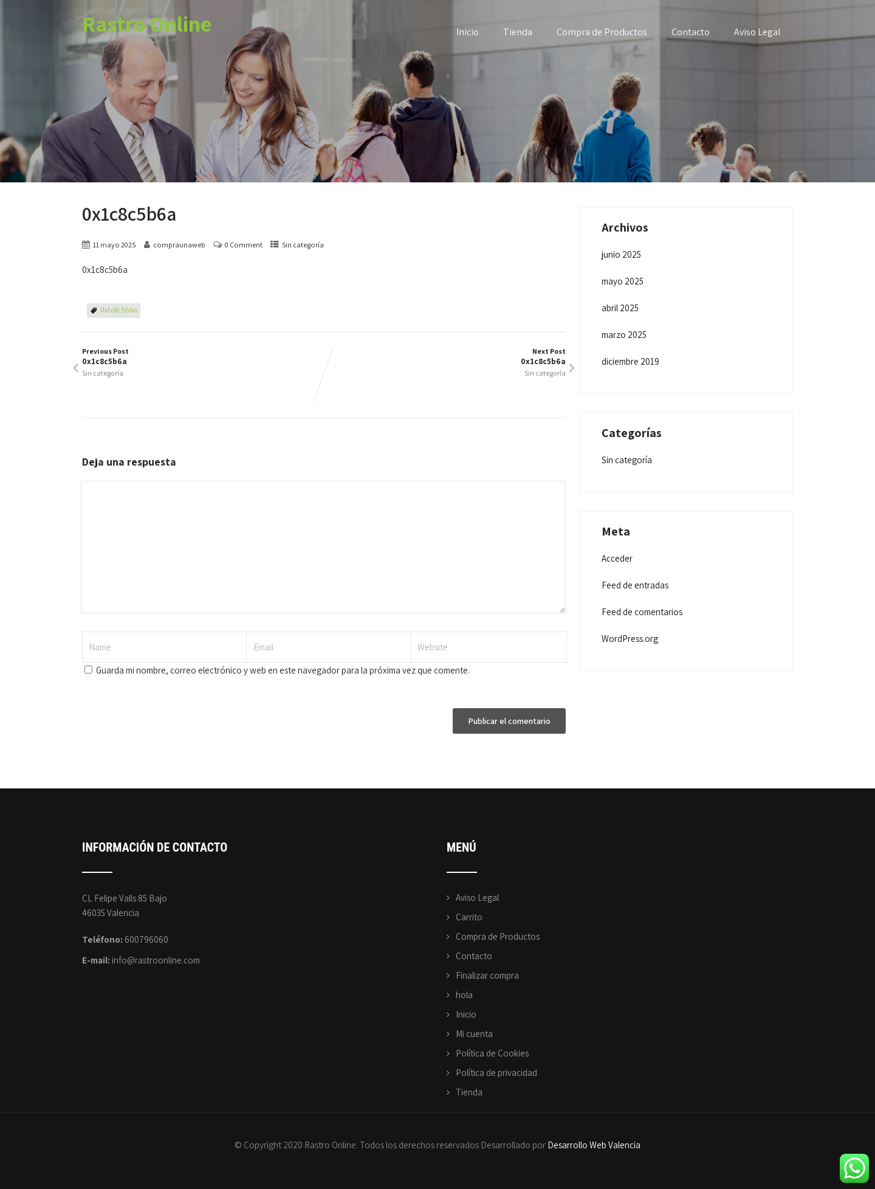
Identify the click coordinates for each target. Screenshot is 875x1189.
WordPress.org (630, 638)
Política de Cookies (492, 1053)
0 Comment (243, 244)
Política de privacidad (496, 1072)
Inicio (467, 32)
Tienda (517, 32)
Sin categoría (303, 244)
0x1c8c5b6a (119, 309)
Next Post (445, 356)
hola (464, 995)
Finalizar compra (487, 975)
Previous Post (203, 356)
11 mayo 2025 (114, 244)
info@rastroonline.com (156, 960)
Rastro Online (146, 23)
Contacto (690, 32)
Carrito (469, 917)
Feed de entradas (635, 585)
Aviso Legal (757, 32)
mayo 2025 (622, 281)
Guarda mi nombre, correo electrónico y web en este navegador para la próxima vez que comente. (283, 670)
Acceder (617, 558)
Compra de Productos (602, 32)
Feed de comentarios (642, 612)
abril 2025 (620, 308)
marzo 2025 (624, 334)
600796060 (146, 939)
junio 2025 (621, 254)
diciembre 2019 (630, 361)
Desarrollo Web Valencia (593, 1145)
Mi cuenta (474, 1033)
